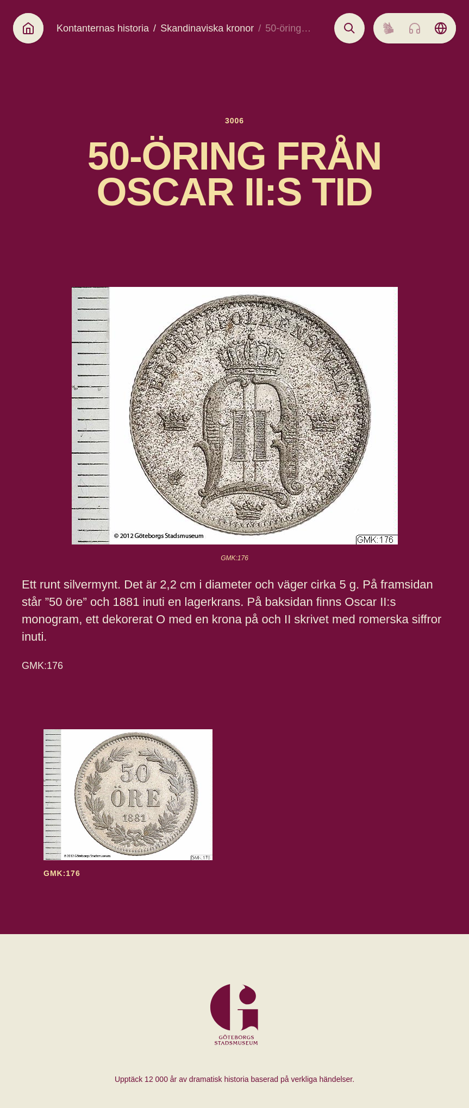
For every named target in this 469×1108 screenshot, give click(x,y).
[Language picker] (441, 28)
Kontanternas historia (103, 28)
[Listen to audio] (414, 28)
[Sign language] (388, 28)
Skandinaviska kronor (207, 28)
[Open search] (349, 28)
